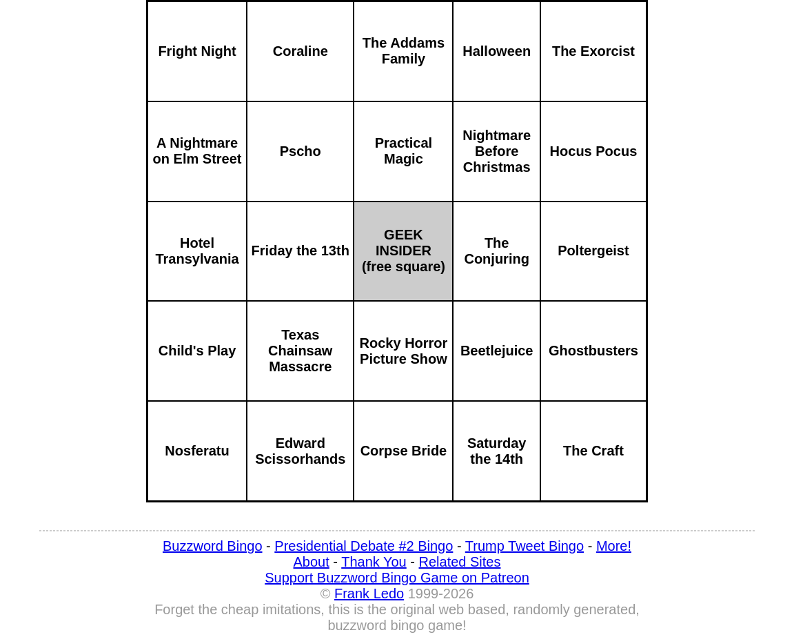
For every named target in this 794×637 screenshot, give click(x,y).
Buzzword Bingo (213, 545)
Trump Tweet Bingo (524, 545)
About (311, 561)
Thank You (374, 561)
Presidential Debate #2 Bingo (363, 545)
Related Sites (460, 561)
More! (613, 545)
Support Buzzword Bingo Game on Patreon (397, 577)
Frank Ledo (369, 593)
